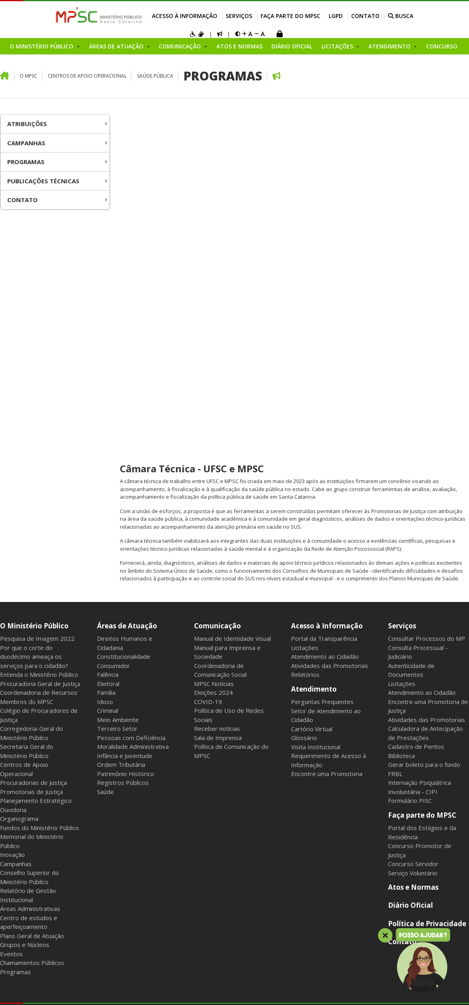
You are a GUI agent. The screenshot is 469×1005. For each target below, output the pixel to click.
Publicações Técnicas (43, 181)
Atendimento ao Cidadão (325, 380)
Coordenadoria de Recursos (38, 416)
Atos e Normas (239, 46)
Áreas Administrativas (30, 632)
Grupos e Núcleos (24, 668)
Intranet (48, 754)
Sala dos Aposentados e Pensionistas (139, 754)
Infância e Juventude (124, 479)
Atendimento (314, 412)
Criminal (107, 434)
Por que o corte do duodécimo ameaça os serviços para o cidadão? (34, 380)
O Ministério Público (34, 349)
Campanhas (26, 143)
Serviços (239, 16)
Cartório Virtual (311, 453)
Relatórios (305, 398)
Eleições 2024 (213, 416)
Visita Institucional (315, 471)
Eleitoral (108, 407)
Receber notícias (217, 452)
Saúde (105, 516)
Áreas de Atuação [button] (117, 46)
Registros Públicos (123, 506)
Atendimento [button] (390, 46)
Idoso (105, 425)
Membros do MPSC (26, 425)
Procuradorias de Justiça (33, 506)
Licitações (304, 371)
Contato (365, 16)
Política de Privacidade (427, 647)
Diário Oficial (291, 46)
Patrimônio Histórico (125, 497)
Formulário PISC (410, 524)
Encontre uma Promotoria (326, 497)
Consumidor (113, 389)
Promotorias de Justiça (31, 516)
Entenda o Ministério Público (39, 398)
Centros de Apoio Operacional (87, 75)
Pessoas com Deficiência (131, 461)
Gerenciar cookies (214, 754)
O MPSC (28, 75)
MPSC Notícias (214, 407)
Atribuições (27, 124)
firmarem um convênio (383, 205)
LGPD (336, 16)
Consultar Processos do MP (426, 362)
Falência (108, 398)
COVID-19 (208, 425)
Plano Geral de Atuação (32, 660)
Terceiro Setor (117, 452)
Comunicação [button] (180, 46)
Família (106, 416)
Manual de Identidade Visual (232, 362)
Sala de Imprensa (218, 461)
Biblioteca (401, 479)
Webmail (75, 754)
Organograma (19, 542)
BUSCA (400, 16)
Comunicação (217, 349)
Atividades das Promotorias (329, 389)
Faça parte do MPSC (290, 16)
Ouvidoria (13, 534)
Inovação (12, 578)
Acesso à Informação (184, 16)
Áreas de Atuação (127, 349)
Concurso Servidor (413, 588)
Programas (223, 76)
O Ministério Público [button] (42, 46)
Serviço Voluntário (412, 597)
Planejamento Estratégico (36, 524)
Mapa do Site (16, 754)
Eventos (11, 678)
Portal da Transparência (324, 362)
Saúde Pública (155, 75)
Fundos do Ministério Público (39, 552)
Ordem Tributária (121, 488)
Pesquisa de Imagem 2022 (37, 362)
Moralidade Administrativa (133, 470)
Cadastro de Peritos (416, 470)
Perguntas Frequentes (322, 425)
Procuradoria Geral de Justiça (40, 407)
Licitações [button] (338, 46)
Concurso (441, 46)
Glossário (304, 461)
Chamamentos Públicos (32, 686)
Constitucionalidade (123, 380)
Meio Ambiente (118, 443)
